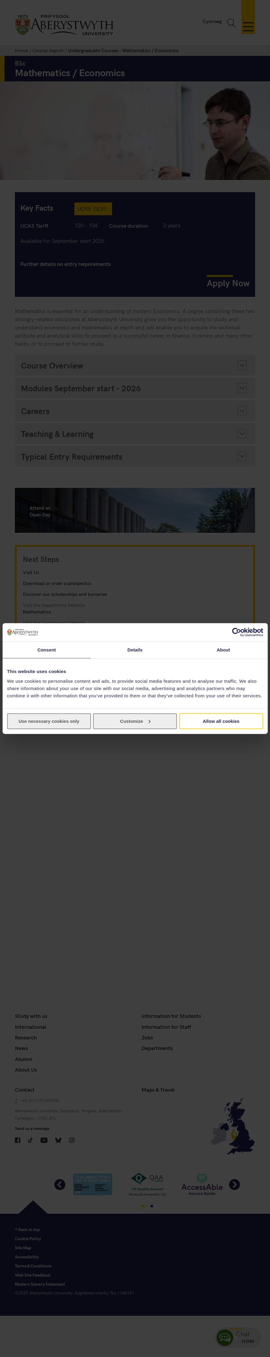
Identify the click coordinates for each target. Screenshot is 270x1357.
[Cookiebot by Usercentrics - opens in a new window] (236, 632)
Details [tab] (135, 649)
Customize (135, 720)
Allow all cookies (221, 720)
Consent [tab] (46, 649)
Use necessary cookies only (49, 720)
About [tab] (223, 649)
